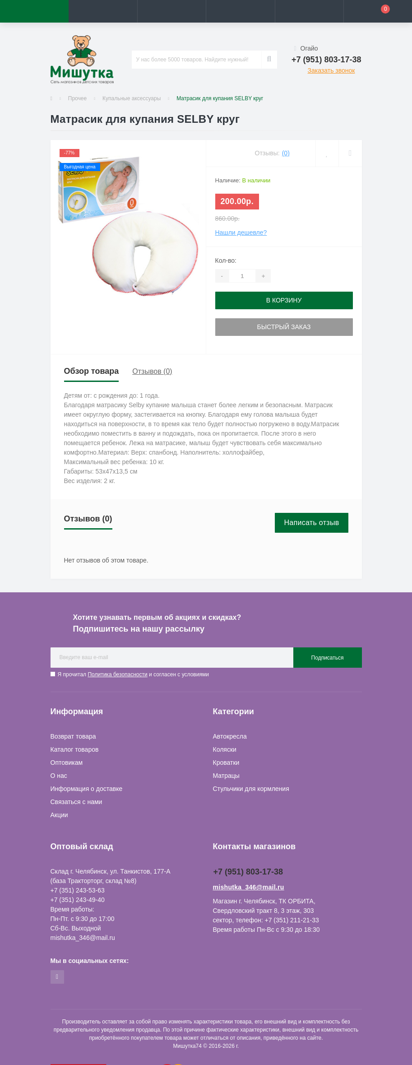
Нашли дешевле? (241, 232)
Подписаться (327, 658)
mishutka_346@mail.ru (248, 887)
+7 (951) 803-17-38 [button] (248, 871)
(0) (286, 153)
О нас (59, 775)
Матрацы (226, 775)
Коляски (224, 749)
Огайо (306, 48)
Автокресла (230, 736)
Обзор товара (91, 371)
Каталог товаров (75, 749)
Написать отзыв (311, 522)
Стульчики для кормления (251, 788)
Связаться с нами (76, 801)
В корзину (284, 300)
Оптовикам (67, 762)
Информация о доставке (87, 788)
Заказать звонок (331, 70)
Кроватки (226, 762)
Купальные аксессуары (131, 98)
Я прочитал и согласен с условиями (133, 674)
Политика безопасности (117, 674)
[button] (171, 11)
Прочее (77, 98)
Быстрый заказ (283, 326)
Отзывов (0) (152, 371)
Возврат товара (73, 736)
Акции (59, 815)
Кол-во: (225, 260)
